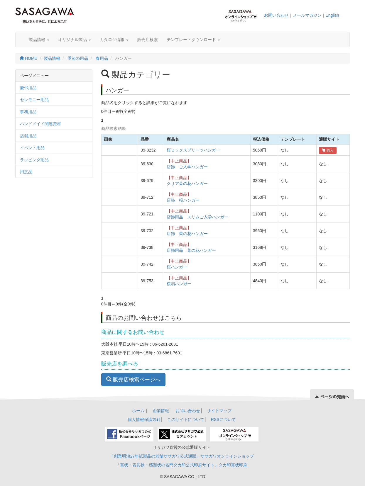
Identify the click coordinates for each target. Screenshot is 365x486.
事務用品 (28, 111)
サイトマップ (219, 410)
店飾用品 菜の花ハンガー (191, 250)
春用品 (102, 58)
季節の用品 (77, 58)
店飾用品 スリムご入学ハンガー (197, 217)
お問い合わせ (276, 15)
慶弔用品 (28, 87)
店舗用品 (28, 135)
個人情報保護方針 (144, 419)
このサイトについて (185, 419)
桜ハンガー (177, 267)
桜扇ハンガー (179, 283)
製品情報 (39, 39)
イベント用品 (32, 147)
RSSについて (223, 419)
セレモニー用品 (34, 99)
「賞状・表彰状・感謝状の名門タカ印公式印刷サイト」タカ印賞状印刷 (181, 465)
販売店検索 (147, 39)
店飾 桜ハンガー (183, 200)
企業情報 (161, 410)
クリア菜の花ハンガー (187, 183)
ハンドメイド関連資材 (40, 123)
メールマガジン (307, 15)
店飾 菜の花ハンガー (187, 233)
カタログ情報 (114, 39)
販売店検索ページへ (133, 379)
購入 (327, 150)
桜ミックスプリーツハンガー (193, 150)
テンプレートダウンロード (193, 39)
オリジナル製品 (74, 39)
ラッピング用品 (34, 159)
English (332, 15)
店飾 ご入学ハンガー (187, 166)
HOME (28, 58)
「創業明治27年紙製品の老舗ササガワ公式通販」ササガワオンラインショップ (182, 456)
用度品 (26, 171)
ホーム (138, 410)
